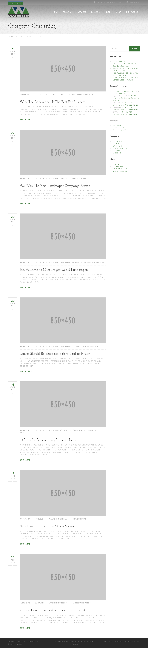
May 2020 (117, 125)
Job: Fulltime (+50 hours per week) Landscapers (54, 270)
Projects (100, 262)
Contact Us (132, 12)
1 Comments (25, 603)
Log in (116, 164)
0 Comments (25, 178)
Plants (86, 178)
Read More (25, 120)
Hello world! (119, 61)
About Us (67, 12)
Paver (96, 430)
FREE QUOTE (16, 3)
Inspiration (88, 94)
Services (82, 12)
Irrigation (88, 430)
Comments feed (120, 169)
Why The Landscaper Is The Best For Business (52, 102)
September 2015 (119, 130)
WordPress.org (120, 171)
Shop (118, 12)
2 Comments (25, 94)
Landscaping (65, 262)
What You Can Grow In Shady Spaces (47, 526)
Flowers (76, 519)
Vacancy (75, 262)
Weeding (64, 430)
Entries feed (118, 166)
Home (55, 12)
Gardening (54, 94)
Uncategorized (120, 148)
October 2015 (119, 128)
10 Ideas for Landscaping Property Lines (48, 440)
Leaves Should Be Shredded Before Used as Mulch (55, 354)
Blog (108, 12)
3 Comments (25, 430)
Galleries (95, 12)
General (63, 94)
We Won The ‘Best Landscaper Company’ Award (55, 186)
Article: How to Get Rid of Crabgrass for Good (52, 610)
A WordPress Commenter (124, 91)
